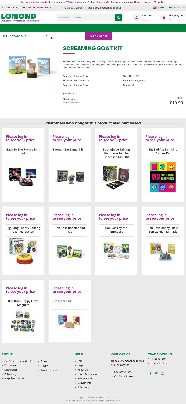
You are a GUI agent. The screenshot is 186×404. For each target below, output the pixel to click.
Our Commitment (124, 376)
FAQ (80, 361)
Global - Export (49, 370)
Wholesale (10, 365)
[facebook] (150, 373)
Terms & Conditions (88, 374)
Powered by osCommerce (109, 400)
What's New (64, 28)
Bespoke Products (14, 378)
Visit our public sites (38, 7)
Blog (121, 28)
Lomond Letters (159, 363)
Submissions (85, 387)
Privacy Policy (85, 378)
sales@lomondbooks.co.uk (106, 8)
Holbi (94, 400)
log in (72, 99)
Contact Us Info (122, 372)
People (45, 365)
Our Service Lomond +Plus (18, 361)
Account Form (158, 358)
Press (44, 361)
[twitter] (156, 373)
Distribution (11, 369)
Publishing (10, 374)
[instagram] (162, 373)
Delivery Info (84, 382)
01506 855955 (75, 8)
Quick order (100, 28)
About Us (140, 28)
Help (80, 365)
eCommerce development (77, 400)
